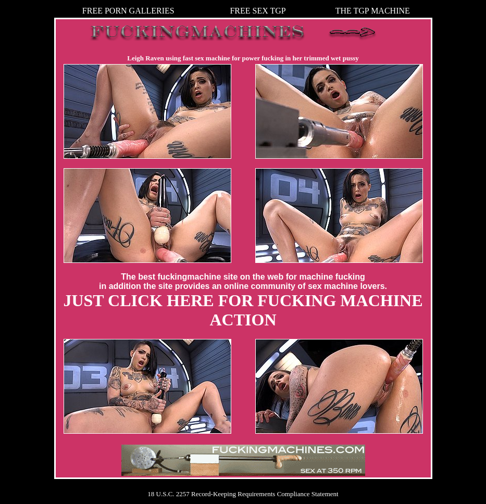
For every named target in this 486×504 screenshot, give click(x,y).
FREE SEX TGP (257, 10)
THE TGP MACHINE (372, 10)
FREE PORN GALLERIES (128, 10)
